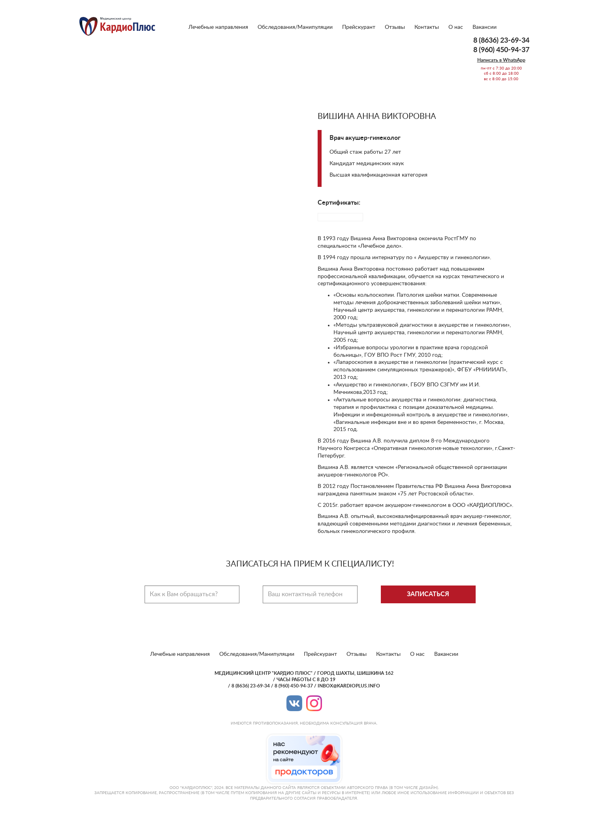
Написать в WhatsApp (501, 60)
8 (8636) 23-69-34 (501, 40)
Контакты (426, 27)
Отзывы (395, 27)
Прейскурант (358, 27)
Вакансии (484, 27)
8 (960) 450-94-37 (501, 50)
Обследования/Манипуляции (295, 27)
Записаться (428, 594)
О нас (455, 27)
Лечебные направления (218, 27)
